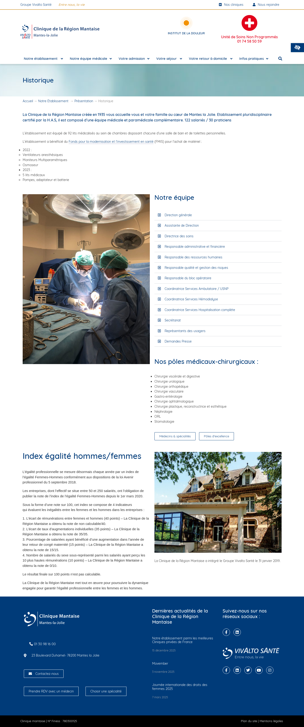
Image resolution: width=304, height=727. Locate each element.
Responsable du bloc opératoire (188, 278)
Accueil (28, 101)
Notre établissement (43, 59)
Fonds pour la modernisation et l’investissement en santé (111, 142)
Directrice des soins (179, 236)
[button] (297, 47)
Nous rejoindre (266, 5)
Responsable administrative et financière (195, 246)
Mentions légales (271, 721)
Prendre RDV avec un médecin (51, 691)
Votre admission (134, 59)
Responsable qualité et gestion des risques (196, 268)
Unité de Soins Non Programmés (249, 39)
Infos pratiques (253, 59)
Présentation (83, 101)
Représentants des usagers (185, 331)
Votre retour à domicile (210, 59)
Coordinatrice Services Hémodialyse (191, 299)
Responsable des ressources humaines (193, 257)
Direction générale (178, 215)
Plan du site (249, 721)
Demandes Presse (178, 341)
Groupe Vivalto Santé (36, 5)
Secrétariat (173, 320)
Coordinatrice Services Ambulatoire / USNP (196, 289)
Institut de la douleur (186, 33)
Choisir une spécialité (106, 691)
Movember (160, 663)
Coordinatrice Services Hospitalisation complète (200, 310)
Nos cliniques (231, 5)
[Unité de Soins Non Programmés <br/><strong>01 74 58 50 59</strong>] (249, 23)
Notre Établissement (53, 101)
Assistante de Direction (182, 225)
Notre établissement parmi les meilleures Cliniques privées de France (182, 640)
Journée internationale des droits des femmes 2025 (179, 687)
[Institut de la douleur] (186, 23)
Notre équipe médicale (91, 59)
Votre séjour (169, 59)
